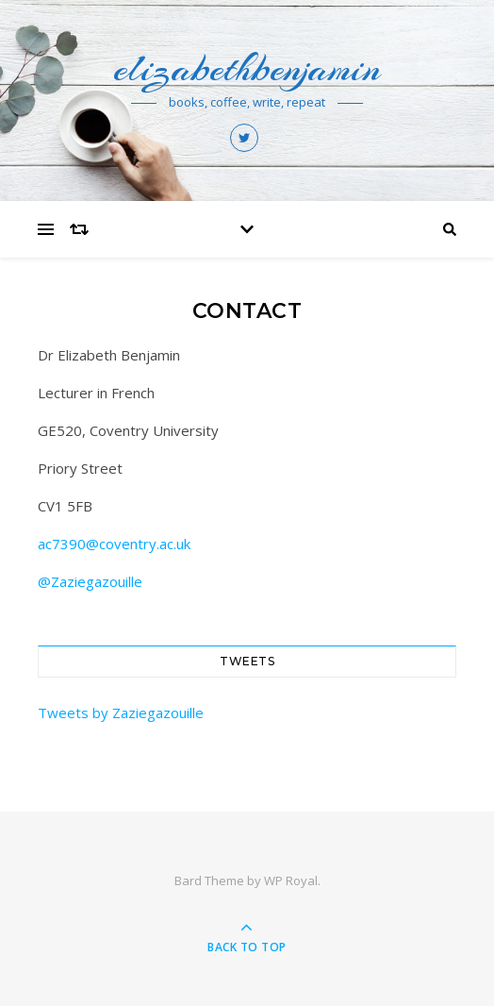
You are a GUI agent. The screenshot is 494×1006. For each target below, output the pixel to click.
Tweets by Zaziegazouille (121, 712)
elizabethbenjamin (247, 68)
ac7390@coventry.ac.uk (114, 543)
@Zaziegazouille (90, 581)
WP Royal (291, 880)
